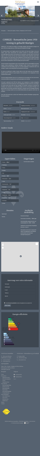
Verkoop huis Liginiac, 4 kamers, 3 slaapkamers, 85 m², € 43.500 (19, 30)
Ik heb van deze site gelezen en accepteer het (19, 303)
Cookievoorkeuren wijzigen (17, 422)
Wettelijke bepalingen (23, 421)
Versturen (7, 305)
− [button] (2, 245)
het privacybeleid (12, 303)
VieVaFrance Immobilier (7, 353)
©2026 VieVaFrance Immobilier (11, 421)
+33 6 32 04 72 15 (6, 361)
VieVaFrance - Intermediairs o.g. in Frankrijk (28, 353)
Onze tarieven (32, 421)
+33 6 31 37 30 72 (6, 359)
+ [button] (2, 243)
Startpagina (3, 30)
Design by (26, 423)
